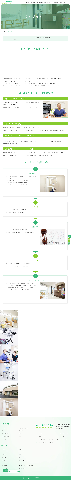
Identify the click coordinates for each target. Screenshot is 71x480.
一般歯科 (3, 449)
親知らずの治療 (22, 452)
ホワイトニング (5, 463)
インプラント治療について (11, 37)
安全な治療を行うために (24, 428)
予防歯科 (3, 454)
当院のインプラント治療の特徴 (43, 37)
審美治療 (3, 460)
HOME (27, 2)
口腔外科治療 (4, 465)
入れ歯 (20, 449)
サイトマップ (4, 439)
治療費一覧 (21, 430)
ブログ (20, 436)
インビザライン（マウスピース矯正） (26, 465)
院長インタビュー (40, 2)
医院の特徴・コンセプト (6, 436)
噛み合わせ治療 (22, 460)
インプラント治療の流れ (11, 39)
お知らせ (20, 433)
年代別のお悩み (22, 468)
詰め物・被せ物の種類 (23, 463)
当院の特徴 (62, 2)
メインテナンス (22, 457)
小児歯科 (3, 452)
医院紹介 (33, 2)
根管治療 (20, 454)
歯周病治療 (4, 457)
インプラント (4, 468)
